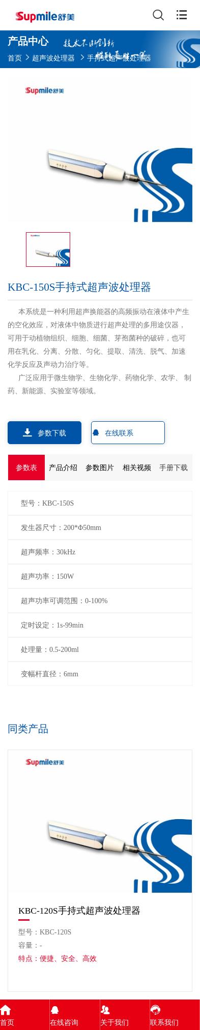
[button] (183, 730)
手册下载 (173, 467)
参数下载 (44, 432)
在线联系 (112, 432)
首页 (15, 57)
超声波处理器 (53, 57)
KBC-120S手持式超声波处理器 (79, 911)
